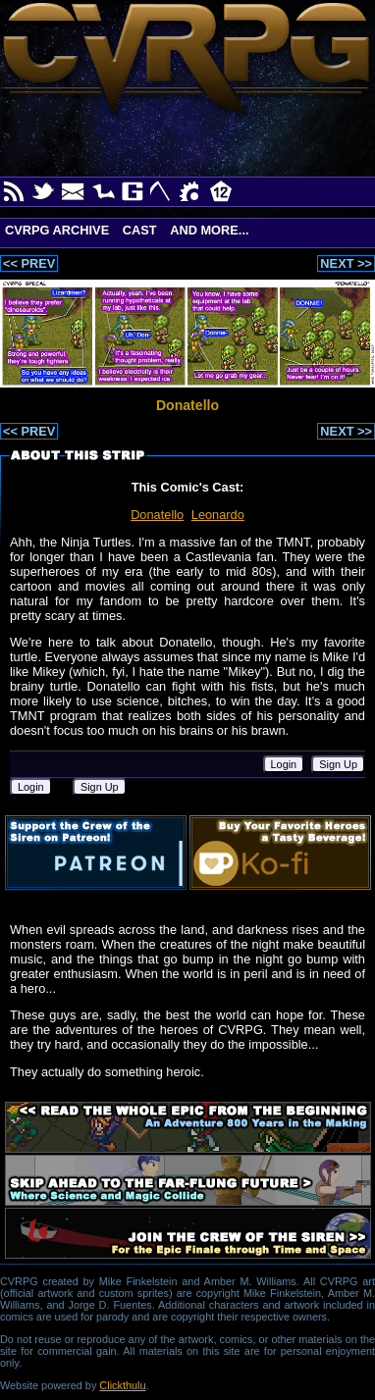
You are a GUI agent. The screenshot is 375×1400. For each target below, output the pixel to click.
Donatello (157, 514)
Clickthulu (122, 1385)
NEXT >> (346, 263)
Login (284, 764)
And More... (209, 230)
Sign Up (338, 764)
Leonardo (217, 514)
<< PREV (29, 263)
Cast (140, 230)
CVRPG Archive (57, 230)
